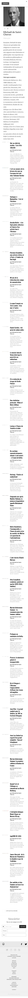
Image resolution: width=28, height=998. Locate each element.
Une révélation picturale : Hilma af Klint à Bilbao (16, 402)
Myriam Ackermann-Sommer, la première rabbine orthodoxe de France (17, 762)
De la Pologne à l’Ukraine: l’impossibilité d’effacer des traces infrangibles (16, 687)
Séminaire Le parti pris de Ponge (14, 979)
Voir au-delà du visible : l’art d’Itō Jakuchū (16, 145)
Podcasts (14, 970)
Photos (14, 973)
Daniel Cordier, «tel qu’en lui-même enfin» (17, 328)
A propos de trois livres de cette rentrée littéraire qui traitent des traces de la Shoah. (17, 701)
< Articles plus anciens (11, 910)
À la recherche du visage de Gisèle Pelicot (15, 381)
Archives (14, 962)
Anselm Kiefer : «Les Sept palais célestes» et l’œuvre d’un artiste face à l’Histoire (17, 227)
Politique (14, 966)
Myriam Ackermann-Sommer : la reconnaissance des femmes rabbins (16, 610)
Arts (14, 967)
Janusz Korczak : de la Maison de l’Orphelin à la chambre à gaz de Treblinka (17, 857)
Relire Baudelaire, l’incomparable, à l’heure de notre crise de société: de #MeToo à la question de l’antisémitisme (17, 532)
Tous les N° (14, 983)
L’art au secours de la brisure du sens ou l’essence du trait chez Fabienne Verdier (17, 172)
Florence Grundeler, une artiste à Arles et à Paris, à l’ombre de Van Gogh (17, 256)
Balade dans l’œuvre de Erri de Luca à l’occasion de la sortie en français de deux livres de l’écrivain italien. (17, 845)
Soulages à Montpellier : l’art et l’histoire (16, 199)
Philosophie (14, 965)
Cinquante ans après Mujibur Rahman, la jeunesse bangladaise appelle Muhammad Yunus (17, 501)
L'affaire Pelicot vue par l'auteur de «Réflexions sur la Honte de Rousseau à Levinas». (17, 392)
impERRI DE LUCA (15, 836)
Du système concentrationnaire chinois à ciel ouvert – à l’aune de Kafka (16, 454)
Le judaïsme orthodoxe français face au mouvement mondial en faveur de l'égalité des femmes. (16, 775)
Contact (14, 989)
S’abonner (14, 986)
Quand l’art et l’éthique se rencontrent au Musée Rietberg (17, 787)
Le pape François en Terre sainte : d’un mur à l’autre (16, 305)
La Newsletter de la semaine (14, 956)
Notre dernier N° (14, 985)
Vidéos (14, 972)
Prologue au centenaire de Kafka (16, 635)
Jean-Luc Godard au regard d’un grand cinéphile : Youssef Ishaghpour (16, 738)
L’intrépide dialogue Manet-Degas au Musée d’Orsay (16, 814)
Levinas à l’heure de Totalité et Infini (16, 427)
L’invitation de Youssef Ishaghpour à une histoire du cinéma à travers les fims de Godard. (17, 751)
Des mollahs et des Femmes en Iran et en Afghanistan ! (17, 884)
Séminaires (14, 976)
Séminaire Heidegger (14, 978)
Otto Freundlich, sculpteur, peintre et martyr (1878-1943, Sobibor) (16, 582)
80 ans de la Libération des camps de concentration (17, 280)
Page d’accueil (14, 954)
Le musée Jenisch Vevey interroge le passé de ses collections (16, 355)
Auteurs (14, 957)
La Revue (14, 982)
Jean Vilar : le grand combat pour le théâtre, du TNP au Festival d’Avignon (16, 712)
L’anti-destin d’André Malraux (17, 558)
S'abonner (22, 926)
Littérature (14, 963)
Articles (14, 960)
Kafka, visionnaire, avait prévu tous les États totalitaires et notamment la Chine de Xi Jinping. (17, 466)
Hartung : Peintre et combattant (16, 475)
